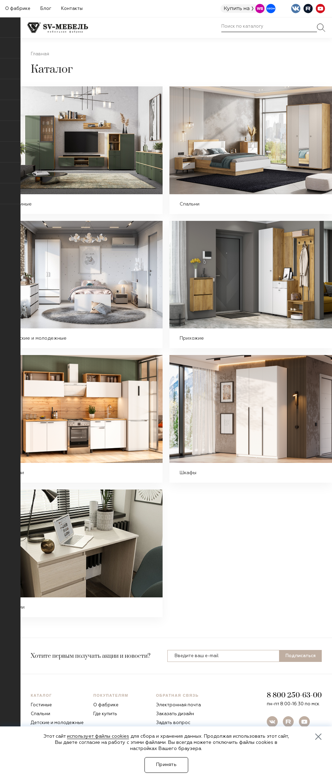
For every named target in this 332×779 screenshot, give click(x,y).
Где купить (105, 714)
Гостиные (21, 204)
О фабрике (17, 8)
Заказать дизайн (175, 714)
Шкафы (188, 472)
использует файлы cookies (98, 736)
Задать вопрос (173, 723)
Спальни (189, 204)
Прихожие (192, 338)
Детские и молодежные (38, 338)
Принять (166, 764)
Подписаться (301, 656)
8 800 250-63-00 (294, 695)
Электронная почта (178, 705)
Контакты (72, 8)
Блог (45, 8)
